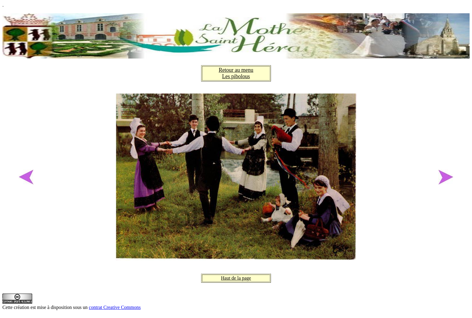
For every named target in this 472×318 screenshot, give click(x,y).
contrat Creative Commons (115, 307)
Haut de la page (236, 278)
